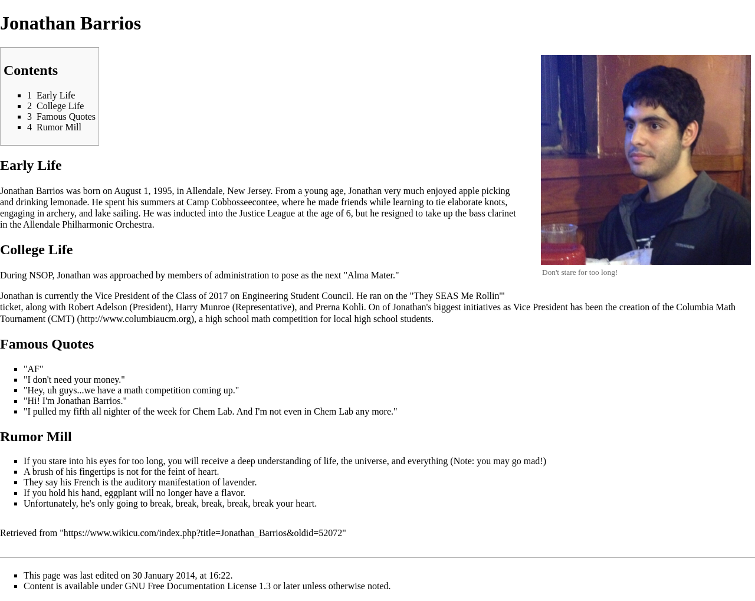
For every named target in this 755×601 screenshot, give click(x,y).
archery (60, 213)
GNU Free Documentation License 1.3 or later (212, 586)
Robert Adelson (97, 307)
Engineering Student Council (297, 296)
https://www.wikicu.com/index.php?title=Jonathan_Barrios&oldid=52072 (203, 533)
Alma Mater (370, 275)
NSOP (40, 275)
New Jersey (248, 191)
